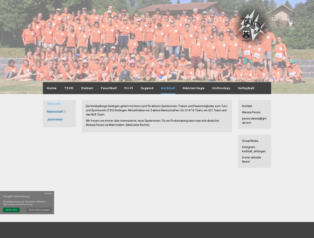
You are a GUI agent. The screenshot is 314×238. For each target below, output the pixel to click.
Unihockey (221, 88)
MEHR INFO (11, 210)
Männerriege (194, 88)
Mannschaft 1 (56, 112)
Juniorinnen (55, 119)
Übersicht (53, 104)
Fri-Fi (128, 88)
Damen (87, 88)
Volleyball (246, 88)
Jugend (147, 88)
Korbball (168, 88)
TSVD (69, 88)
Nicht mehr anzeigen (39, 210)
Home (52, 88)
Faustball (109, 88)
